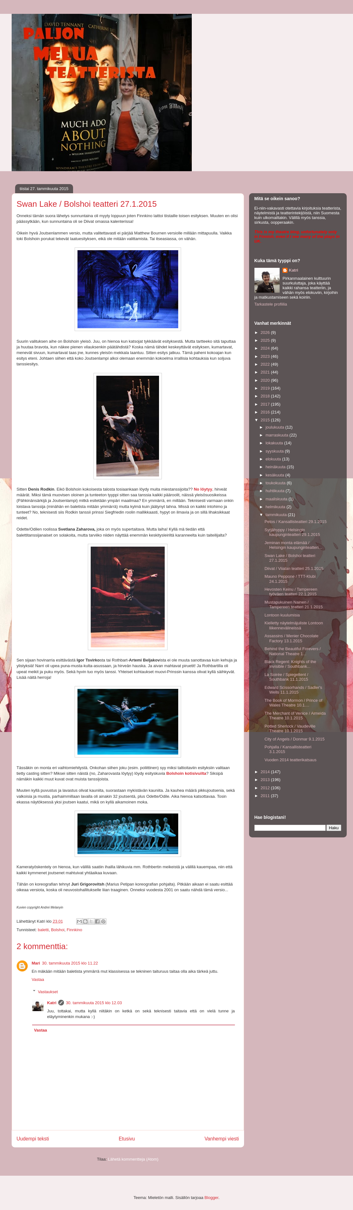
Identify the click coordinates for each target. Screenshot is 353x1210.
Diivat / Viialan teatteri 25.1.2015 (294, 568)
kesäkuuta (275, 475)
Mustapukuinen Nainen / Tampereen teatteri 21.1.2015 (294, 605)
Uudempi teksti (33, 1138)
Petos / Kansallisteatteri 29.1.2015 (296, 521)
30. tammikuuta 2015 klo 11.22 (70, 963)
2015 (266, 420)
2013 (266, 779)
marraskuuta (277, 435)
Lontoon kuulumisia (282, 615)
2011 (266, 795)
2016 (266, 412)
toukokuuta (276, 483)
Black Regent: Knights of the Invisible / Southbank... (290, 664)
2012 (266, 787)
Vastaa (38, 979)
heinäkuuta (276, 466)
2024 (266, 348)
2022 (266, 364)
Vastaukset (48, 991)
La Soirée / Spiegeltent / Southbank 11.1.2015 (286, 677)
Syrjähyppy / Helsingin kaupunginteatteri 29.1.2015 (292, 532)
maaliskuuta (276, 499)
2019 (266, 388)
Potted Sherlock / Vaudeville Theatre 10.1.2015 (290, 729)
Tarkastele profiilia (270, 304)
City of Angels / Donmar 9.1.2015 (295, 739)
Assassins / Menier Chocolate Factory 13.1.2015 (291, 638)
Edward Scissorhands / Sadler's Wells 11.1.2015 (293, 690)
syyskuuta (275, 451)
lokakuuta (274, 443)
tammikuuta (276, 514)
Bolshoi (58, 929)
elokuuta (273, 459)
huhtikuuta (275, 490)
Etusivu (127, 1138)
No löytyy (203, 489)
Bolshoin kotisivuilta (186, 773)
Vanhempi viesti (222, 1138)
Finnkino (74, 929)
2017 (266, 404)
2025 (266, 340)
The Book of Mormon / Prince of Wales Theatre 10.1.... (293, 703)
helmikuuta (275, 506)
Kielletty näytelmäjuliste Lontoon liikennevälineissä (294, 625)
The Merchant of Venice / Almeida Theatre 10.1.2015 (295, 716)
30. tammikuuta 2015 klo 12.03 (94, 1002)
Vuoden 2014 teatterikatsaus (290, 759)
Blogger (211, 1197)
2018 (266, 396)
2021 (266, 372)
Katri (52, 1002)
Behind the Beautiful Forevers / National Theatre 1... (293, 651)
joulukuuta (275, 427)
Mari (36, 963)
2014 (266, 771)
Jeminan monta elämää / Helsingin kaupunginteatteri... (293, 545)
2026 (266, 332)
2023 (266, 356)
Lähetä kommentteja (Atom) (133, 1159)
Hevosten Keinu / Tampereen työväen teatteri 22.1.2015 (291, 592)
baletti (43, 929)
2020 (266, 380)
